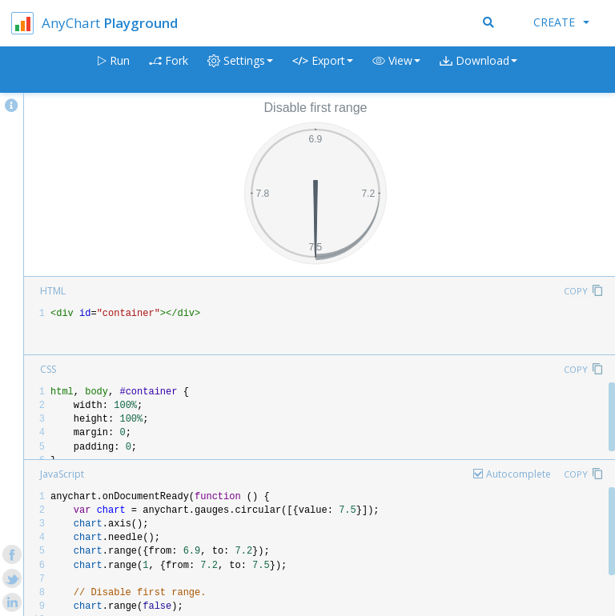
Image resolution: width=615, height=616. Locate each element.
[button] (396, 70)
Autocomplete (518, 474)
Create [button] (561, 22)
